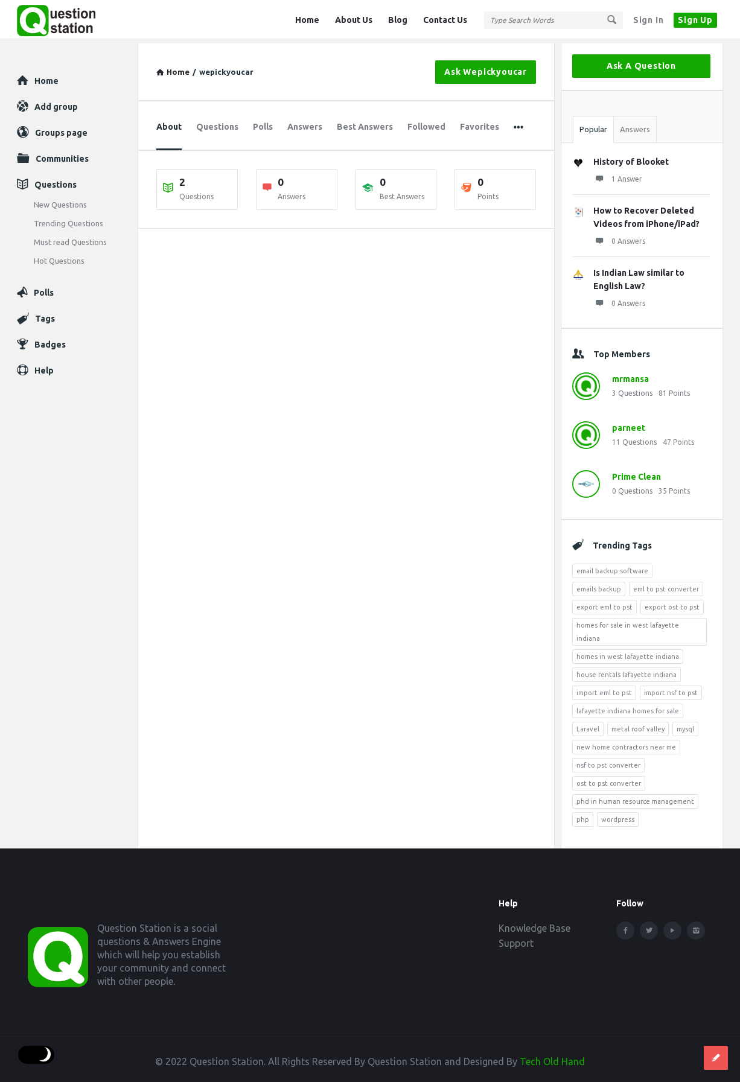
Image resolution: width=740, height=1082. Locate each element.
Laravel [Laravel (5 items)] (587, 724)
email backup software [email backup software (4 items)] (612, 566)
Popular (593, 125)
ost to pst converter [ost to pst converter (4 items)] (608, 779)
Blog (397, 20)
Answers (304, 122)
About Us (353, 20)
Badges (50, 340)
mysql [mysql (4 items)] (685, 724)
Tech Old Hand (552, 1057)
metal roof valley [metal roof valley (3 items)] (638, 724)
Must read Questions (70, 238)
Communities (62, 154)
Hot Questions (59, 256)
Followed (426, 122)
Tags (45, 314)
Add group (56, 102)
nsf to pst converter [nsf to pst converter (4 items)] (608, 761)
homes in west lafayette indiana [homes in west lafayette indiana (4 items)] (627, 652)
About (169, 122)
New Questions (60, 200)
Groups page (61, 128)
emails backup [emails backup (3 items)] (598, 584)
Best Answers (365, 122)
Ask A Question (641, 61)
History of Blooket (631, 157)
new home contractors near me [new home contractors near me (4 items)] (626, 742)
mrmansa (630, 375)
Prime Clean (636, 472)
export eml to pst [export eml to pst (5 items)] (604, 602)
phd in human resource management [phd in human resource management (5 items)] (635, 797)
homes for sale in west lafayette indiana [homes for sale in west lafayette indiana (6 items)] (627, 627)
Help (44, 366)
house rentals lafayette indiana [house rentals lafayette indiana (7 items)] (626, 670)
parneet (628, 423)
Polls (263, 122)
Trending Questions (68, 219)
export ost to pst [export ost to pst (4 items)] (672, 602)
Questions (217, 122)
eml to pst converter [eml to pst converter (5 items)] (666, 584)
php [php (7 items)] (582, 815)
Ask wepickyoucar (485, 67)
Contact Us (445, 20)
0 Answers (619, 236)
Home (307, 20)
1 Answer (617, 174)
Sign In (648, 20)
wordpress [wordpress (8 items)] (617, 815)
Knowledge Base (534, 923)
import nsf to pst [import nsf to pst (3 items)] (671, 688)
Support (516, 939)
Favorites (479, 122)
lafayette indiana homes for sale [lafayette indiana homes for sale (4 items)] (627, 706)
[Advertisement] (346, 345)
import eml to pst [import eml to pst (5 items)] (604, 688)
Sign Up (695, 20)
